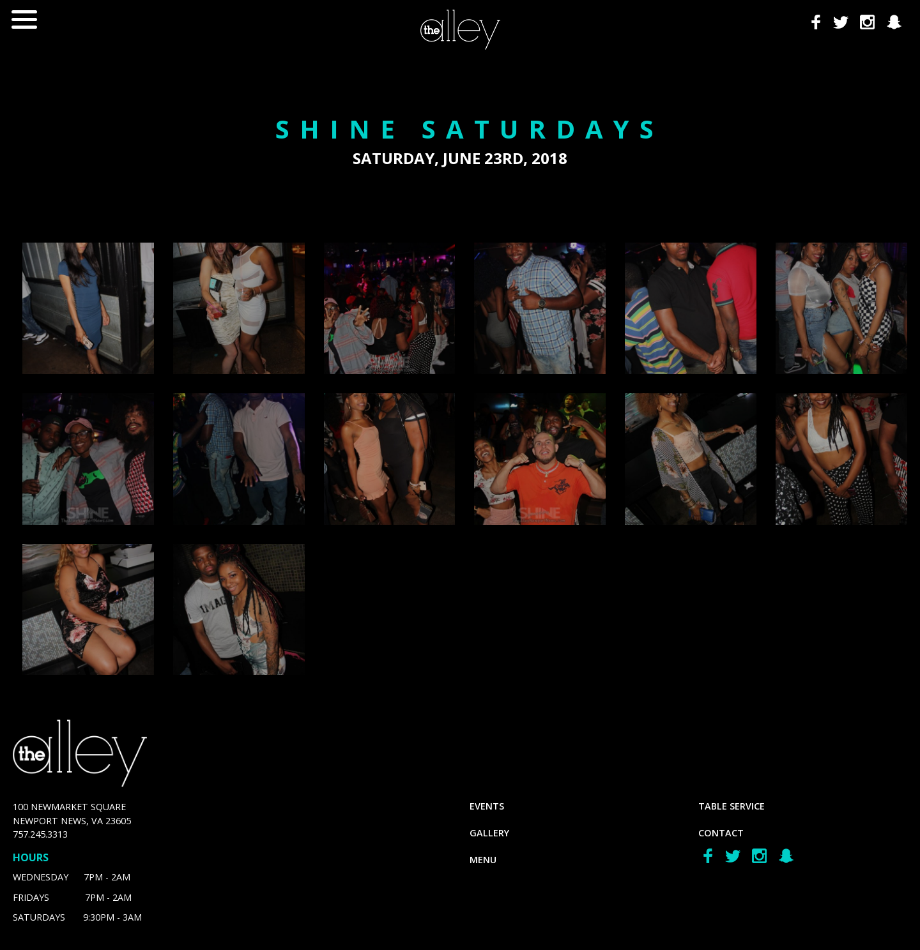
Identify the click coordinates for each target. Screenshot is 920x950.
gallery (489, 833)
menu (483, 860)
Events (487, 806)
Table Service (731, 806)
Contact (721, 833)
